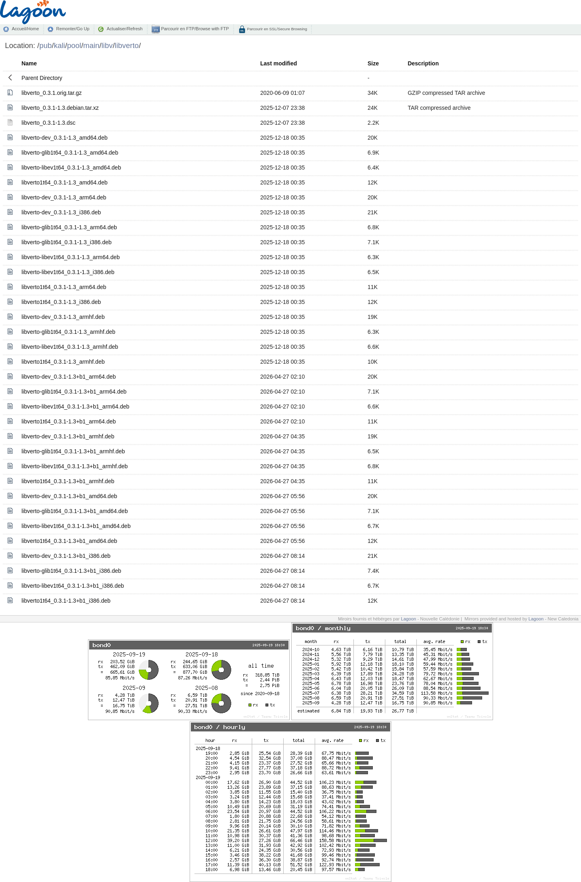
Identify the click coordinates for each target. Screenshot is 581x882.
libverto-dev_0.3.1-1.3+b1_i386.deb (66, 556)
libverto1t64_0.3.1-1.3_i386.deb (61, 302)
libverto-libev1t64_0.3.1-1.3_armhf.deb (69, 347)
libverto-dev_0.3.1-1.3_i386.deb (61, 212)
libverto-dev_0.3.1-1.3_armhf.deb (62, 317)
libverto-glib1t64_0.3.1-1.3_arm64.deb (69, 227)
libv (107, 45)
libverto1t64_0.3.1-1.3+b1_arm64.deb (68, 421)
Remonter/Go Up (72, 28)
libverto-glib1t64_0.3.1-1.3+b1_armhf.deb (73, 451)
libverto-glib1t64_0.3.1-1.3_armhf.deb (68, 332)
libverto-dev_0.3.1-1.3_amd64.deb (64, 137)
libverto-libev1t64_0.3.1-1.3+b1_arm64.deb (75, 406)
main (91, 45)
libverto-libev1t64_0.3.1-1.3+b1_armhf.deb (74, 466)
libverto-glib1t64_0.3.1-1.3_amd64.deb (69, 152)
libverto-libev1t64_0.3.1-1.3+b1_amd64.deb (75, 526)
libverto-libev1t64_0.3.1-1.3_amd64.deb (71, 167)
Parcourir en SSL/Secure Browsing (276, 29)
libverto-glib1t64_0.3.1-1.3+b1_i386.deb (71, 571)
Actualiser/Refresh (124, 28)
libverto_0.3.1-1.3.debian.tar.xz (59, 108)
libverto (127, 45)
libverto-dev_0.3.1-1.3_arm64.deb (63, 197)
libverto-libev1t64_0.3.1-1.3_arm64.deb (70, 257)
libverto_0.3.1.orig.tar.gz (51, 93)
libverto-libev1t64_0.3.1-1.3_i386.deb (67, 272)
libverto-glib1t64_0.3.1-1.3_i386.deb (66, 242)
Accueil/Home (25, 28)
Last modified (278, 63)
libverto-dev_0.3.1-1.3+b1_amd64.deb (69, 496)
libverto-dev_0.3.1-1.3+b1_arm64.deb (68, 376)
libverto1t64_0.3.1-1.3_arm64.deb (63, 287)
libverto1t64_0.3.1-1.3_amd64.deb (64, 182)
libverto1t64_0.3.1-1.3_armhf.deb (62, 361)
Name (29, 63)
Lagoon (408, 618)
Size (373, 63)
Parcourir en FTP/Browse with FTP (194, 28)
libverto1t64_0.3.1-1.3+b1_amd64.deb (69, 541)
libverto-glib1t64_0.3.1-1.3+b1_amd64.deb (74, 511)
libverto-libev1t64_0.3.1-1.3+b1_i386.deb (72, 585)
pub (45, 45)
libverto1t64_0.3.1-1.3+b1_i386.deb (66, 600)
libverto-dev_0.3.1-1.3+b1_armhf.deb (67, 436)
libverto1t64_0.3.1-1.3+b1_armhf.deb (67, 481)
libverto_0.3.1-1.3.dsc (48, 122)
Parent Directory (41, 78)
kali (59, 45)
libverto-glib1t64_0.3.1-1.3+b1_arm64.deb (73, 391)
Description (423, 63)
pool (74, 45)
